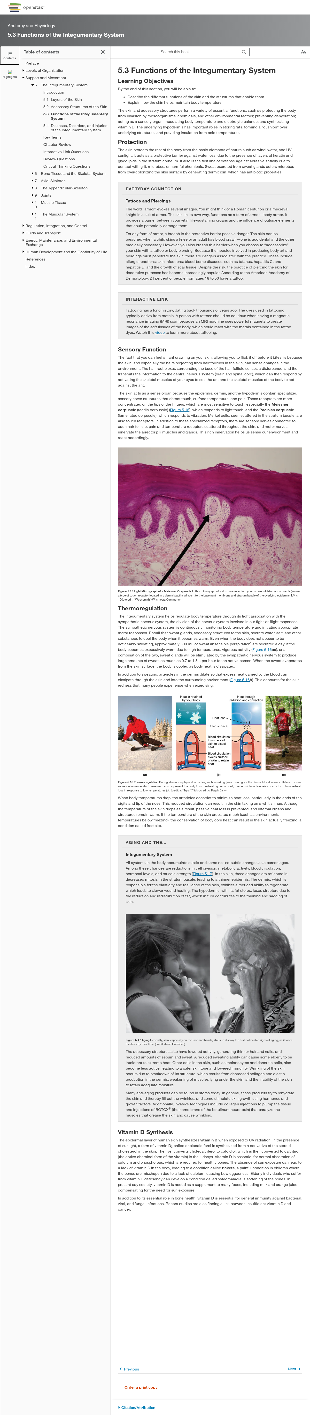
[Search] (244, 52)
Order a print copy (140, 1387)
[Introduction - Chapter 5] (70, 92)
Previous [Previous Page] (128, 1369)
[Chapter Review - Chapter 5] (70, 144)
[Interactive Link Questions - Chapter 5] (70, 151)
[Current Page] (70, 116)
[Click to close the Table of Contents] (9, 55)
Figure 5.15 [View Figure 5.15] (179, 409)
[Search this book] (198, 52)
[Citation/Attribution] (210, 1408)
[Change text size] (303, 52)
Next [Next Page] (295, 1369)
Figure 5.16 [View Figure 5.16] (262, 649)
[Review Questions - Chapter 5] (70, 159)
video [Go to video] (160, 332)
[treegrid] (64, 164)
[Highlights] (9, 74)
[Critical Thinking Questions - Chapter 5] (70, 166)
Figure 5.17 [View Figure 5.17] (202, 873)
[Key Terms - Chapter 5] (70, 137)
